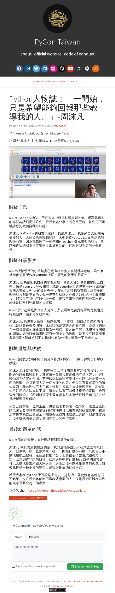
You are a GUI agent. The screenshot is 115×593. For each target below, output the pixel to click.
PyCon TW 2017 (38, 498)
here (65, 133)
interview (60, 126)
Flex (66, 586)
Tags (71, 81)
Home (36, 81)
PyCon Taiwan (57, 41)
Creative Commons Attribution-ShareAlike (82, 581)
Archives (46, 81)
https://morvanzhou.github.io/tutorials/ (57, 490)
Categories (60, 81)
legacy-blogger (18, 498)
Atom (79, 81)
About (27, 54)
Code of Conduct (79, 54)
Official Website (48, 54)
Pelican (54, 586)
